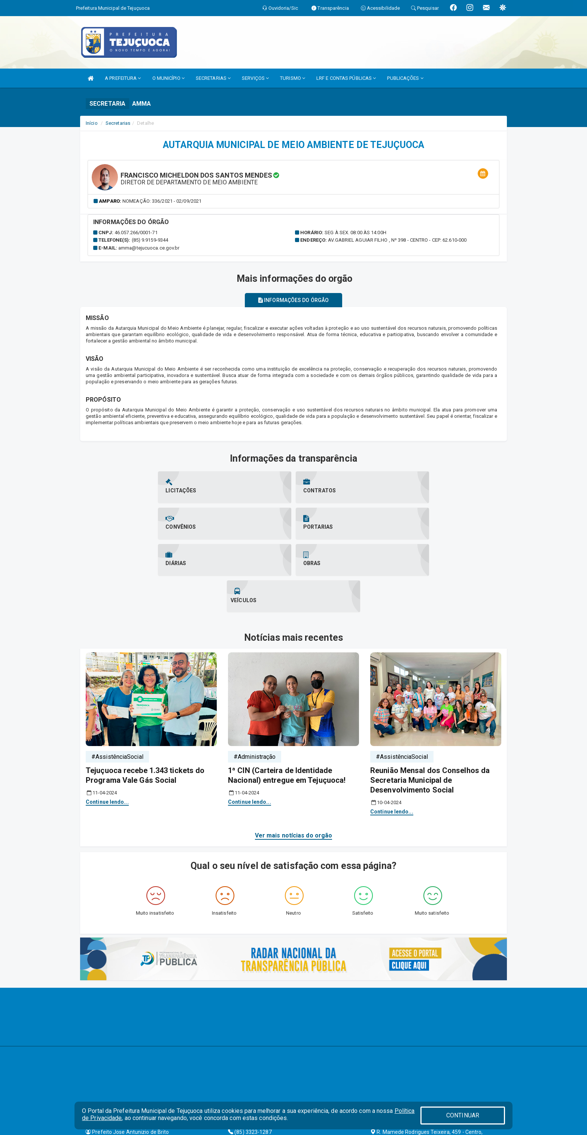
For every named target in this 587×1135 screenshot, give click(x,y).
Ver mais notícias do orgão (293, 762)
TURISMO (292, 78)
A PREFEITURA (123, 78)
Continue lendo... (107, 729)
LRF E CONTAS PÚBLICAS (346, 78)
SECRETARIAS (213, 78)
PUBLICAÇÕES (405, 78)
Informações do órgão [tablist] (293, 300)
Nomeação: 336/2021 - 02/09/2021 (161, 201)
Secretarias (118, 123)
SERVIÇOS (255, 78)
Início (92, 123)
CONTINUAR (462, 1115)
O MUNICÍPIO (168, 78)
